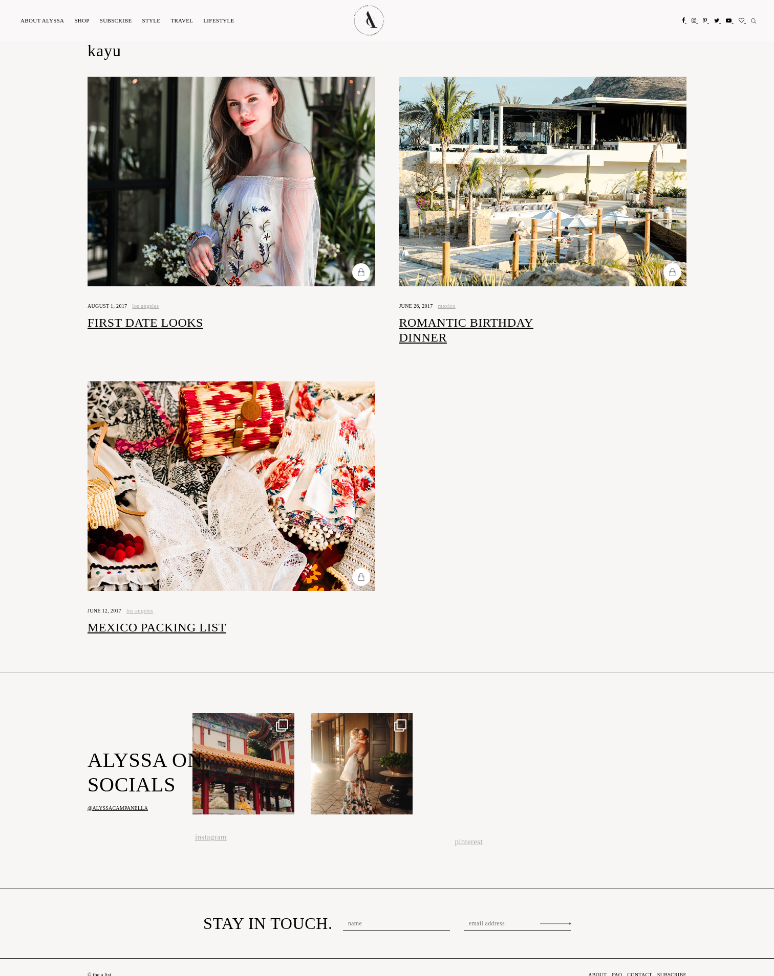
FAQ (612, 960)
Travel (179, 20)
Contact (637, 960)
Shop (81, 20)
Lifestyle (216, 20)
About (41, 20)
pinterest (468, 827)
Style (150, 20)
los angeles (148, 305)
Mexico (450, 305)
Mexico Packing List (153, 612)
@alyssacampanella (117, 793)
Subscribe (115, 20)
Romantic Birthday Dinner (488, 322)
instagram (210, 822)
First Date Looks (140, 322)
